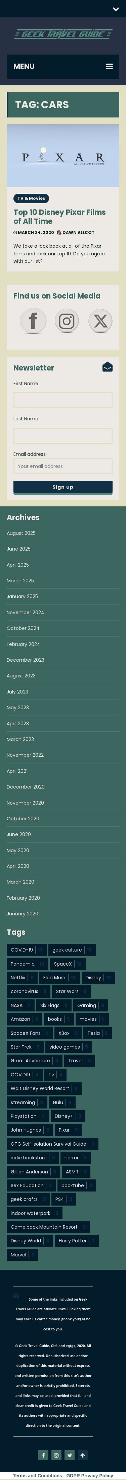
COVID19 (25, 1075)
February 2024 (23, 645)
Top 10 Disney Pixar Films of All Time (59, 216)
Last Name (25, 419)
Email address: (63, 463)
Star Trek (25, 1047)
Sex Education (31, 1186)
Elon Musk (59, 978)
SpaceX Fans (30, 1034)
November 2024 (25, 613)
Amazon (24, 1019)
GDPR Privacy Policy (89, 1476)
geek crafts (28, 1200)
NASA (21, 1006)
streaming (27, 1103)
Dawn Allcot (76, 232)
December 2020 (26, 787)
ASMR (76, 1172)
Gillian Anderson (33, 1172)
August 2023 (21, 676)
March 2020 (20, 882)
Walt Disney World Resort (44, 1089)
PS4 (63, 1200)
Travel (79, 1061)
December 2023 (25, 660)
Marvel (22, 1255)
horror (76, 1158)
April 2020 (18, 867)
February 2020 (23, 898)
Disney (98, 978)
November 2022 (25, 755)
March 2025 (20, 581)
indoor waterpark (34, 1214)
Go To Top (83, 1456)
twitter (70, 1456)
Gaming (90, 1006)
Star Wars (71, 992)
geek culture (72, 950)
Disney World (30, 1241)
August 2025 (21, 533)
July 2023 (17, 692)
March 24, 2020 (33, 232)
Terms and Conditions (37, 1476)
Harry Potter (77, 1241)
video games (68, 1047)
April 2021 (17, 771)
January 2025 (22, 597)
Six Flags (54, 1006)
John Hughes (30, 1130)
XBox (68, 1034)
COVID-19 (27, 950)
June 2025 (19, 549)
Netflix (22, 978)
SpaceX (68, 964)
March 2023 (20, 740)
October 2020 (23, 819)
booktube (76, 1186)
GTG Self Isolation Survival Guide (52, 1144)
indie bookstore (33, 1158)
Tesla (97, 1034)
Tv (55, 1075)
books (59, 1019)
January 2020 (22, 914)
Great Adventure (34, 1061)
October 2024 (23, 629)
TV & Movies (31, 198)
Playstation (28, 1117)
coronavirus (28, 992)
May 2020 (18, 851)
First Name (25, 384)
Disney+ (68, 1117)
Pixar (68, 1130)
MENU (24, 66)
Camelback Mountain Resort (48, 1227)
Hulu (62, 1103)
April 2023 (18, 724)
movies (92, 1019)
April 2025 (18, 565)
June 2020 (19, 835)
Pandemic (27, 964)
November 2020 (25, 803)
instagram (56, 1456)
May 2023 (18, 708)
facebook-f (43, 1456)
